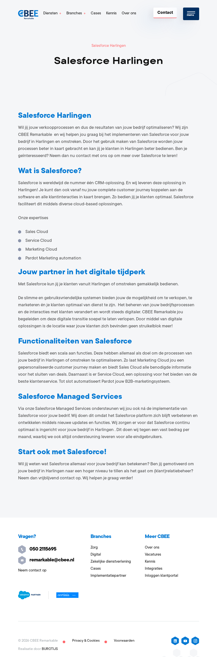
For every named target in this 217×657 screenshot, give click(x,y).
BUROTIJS (50, 649)
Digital (96, 555)
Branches (74, 13)
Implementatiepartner (108, 576)
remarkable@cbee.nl (46, 560)
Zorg (94, 548)
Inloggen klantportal (161, 576)
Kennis (111, 13)
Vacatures (153, 555)
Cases (96, 13)
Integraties (153, 569)
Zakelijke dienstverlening (111, 562)
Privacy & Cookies (86, 641)
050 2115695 (37, 549)
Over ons (129, 13)
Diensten (50, 13)
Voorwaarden (124, 641)
